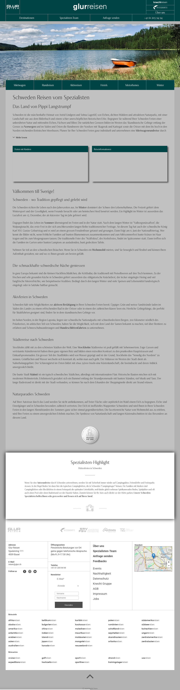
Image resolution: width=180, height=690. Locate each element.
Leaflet (146, 570)
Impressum (100, 593)
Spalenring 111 (15, 551)
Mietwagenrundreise (148, 130)
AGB (95, 588)
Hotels (104, 85)
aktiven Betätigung (65, 304)
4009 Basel (14, 554)
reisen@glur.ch (14, 564)
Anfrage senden (111, 18)
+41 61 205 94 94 (153, 18)
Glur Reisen (14, 547)
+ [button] (169, 562)
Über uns (160, 12)
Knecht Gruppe (102, 583)
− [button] (169, 565)
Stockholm (84, 347)
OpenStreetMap (157, 570)
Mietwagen (19, 85)
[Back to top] (90, 677)
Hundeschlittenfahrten (73, 327)
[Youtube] (35, 571)
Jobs (96, 599)
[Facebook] (24, 571)
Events (97, 568)
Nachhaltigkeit (102, 573)
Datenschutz (101, 578)
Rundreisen (48, 85)
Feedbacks (100, 561)
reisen (14, 620)
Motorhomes (132, 85)
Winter (160, 85)
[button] (90, 137)
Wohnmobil (99, 249)
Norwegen (30, 126)
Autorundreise (44, 482)
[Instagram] (29, 571)
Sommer (49, 222)
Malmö (34, 374)
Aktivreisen (76, 85)
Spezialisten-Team (69, 18)
